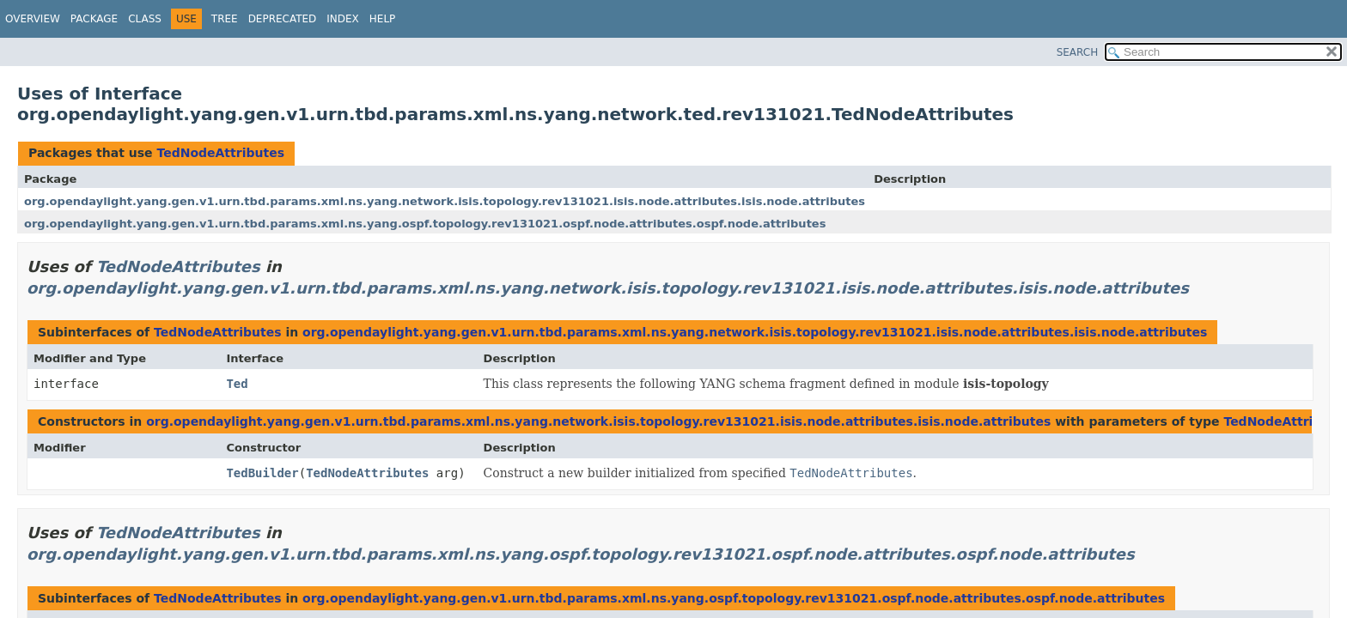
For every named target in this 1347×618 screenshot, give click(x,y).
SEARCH (1078, 52)
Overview (32, 19)
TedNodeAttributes (220, 153)
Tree (224, 19)
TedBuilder (262, 473)
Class (145, 19)
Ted (236, 384)
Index (342, 19)
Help (382, 19)
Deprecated (282, 19)
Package (94, 19)
